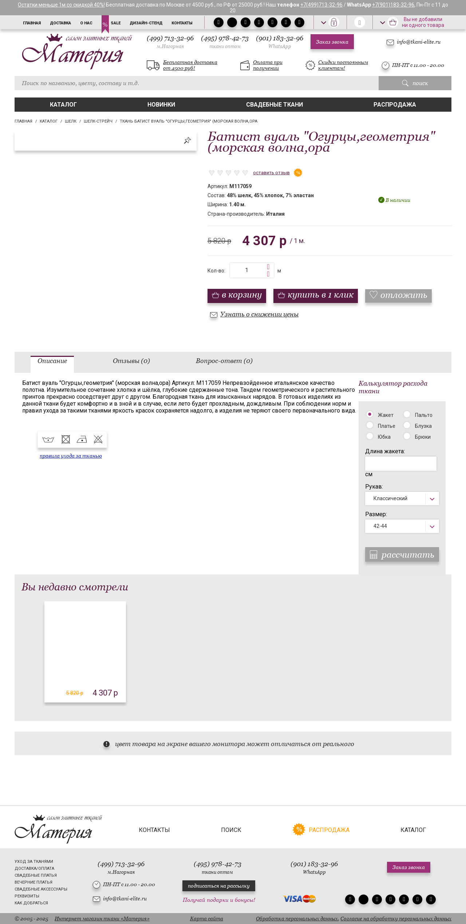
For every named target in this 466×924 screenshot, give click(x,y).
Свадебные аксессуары (41, 889)
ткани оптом (225, 46)
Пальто (424, 415)
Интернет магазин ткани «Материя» (102, 918)
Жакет (386, 415)
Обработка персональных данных (297, 918)
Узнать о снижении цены (259, 314)
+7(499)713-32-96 (321, 5)
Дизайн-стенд (146, 23)
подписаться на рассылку (219, 886)
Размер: (376, 514)
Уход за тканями (34, 861)
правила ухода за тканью (71, 456)
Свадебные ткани (274, 104)
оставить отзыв (271, 172)
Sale (116, 23)
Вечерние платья (33, 882)
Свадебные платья (36, 875)
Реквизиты (27, 896)
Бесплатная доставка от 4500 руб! (190, 65)
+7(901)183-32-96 (393, 5)
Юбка (384, 437)
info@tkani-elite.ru (419, 42)
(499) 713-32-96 (170, 41)
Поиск (231, 830)
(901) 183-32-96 (279, 41)
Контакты (182, 23)
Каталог (63, 104)
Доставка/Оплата (34, 868)
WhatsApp (279, 46)
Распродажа (395, 104)
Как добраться (31, 903)
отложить (403, 295)
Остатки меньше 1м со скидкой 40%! (61, 5)
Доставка (60, 23)
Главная (32, 23)
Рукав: (374, 486)
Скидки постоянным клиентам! (343, 65)
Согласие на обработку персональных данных (395, 918)
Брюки (423, 437)
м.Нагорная (170, 46)
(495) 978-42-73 (225, 41)
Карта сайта (206, 918)
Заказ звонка (332, 42)
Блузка (423, 426)
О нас (86, 23)
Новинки (161, 104)
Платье (386, 426)
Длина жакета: (385, 451)
